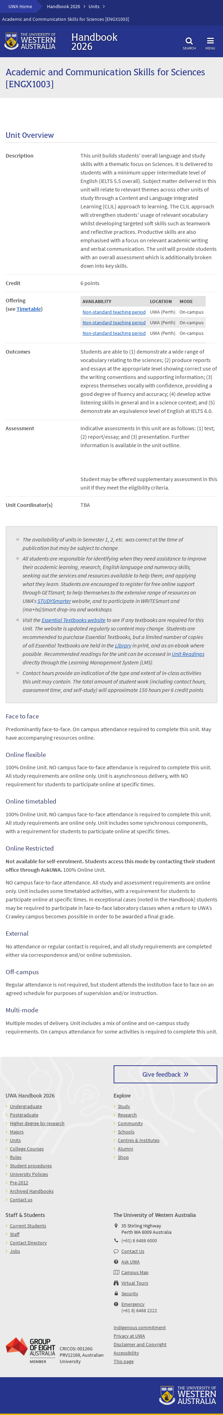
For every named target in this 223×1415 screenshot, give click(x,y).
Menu (210, 42)
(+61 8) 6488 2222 (139, 1310)
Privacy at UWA (129, 1336)
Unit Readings (188, 653)
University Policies (29, 1174)
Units (94, 6)
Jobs (15, 1251)
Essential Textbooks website (74, 619)
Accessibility (126, 1353)
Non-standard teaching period (114, 312)
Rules (16, 1157)
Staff (14, 1234)
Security (129, 1293)
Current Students (28, 1225)
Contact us (21, 1199)
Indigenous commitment (140, 1327)
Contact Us (132, 1251)
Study (124, 1106)
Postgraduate (24, 1115)
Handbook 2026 (63, 6)
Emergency (133, 1304)
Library (123, 645)
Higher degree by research (37, 1123)
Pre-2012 (19, 1182)
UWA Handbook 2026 (30, 1095)
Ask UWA (130, 1262)
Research (127, 1115)
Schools (126, 1132)
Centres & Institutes (138, 1140)
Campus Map (135, 1272)
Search (189, 42)
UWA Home (20, 6)
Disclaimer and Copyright (140, 1344)
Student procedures (31, 1165)
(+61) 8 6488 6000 (139, 1240)
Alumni (125, 1148)
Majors (17, 1132)
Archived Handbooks (32, 1191)
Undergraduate (26, 1106)
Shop (123, 1157)
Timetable (29, 308)
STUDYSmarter (54, 600)
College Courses (27, 1148)
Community (130, 1123)
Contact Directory (28, 1242)
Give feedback (162, 1074)
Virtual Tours (134, 1283)
